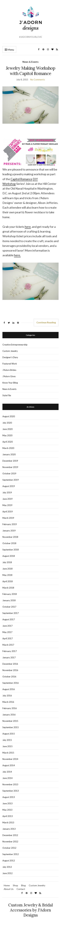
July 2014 (7, 771)
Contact (21, 889)
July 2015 (7, 740)
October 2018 (9, 543)
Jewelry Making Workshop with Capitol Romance (30, 70)
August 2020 (8, 416)
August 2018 (8, 556)
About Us (9, 889)
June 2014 (7, 778)
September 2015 (10, 727)
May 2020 (7, 435)
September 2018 (10, 549)
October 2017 (9, 606)
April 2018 (7, 581)
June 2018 (7, 568)
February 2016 (9, 708)
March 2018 (8, 587)
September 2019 (10, 480)
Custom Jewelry (10, 351)
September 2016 (10, 683)
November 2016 (10, 670)
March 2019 (8, 518)
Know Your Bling (10, 382)
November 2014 (10, 759)
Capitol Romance (21, 179)
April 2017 (7, 638)
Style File (6, 395)
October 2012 (9, 848)
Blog (23, 885)
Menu (9, 49)
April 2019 (7, 511)
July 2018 (7, 562)
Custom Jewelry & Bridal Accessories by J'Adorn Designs (30, 910)
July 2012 (7, 867)
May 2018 (7, 575)
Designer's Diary (10, 357)
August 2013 (8, 797)
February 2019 (9, 524)
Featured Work (9, 363)
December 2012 (10, 835)
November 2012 (10, 841)
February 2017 (9, 651)
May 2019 (7, 505)
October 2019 (9, 473)
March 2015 (8, 752)
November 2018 (10, 537)
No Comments (37, 79)
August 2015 (8, 733)
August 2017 (8, 619)
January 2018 (9, 600)
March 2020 (8, 448)
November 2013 (10, 784)
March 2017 (8, 645)
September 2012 (10, 854)
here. (17, 255)
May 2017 (7, 632)
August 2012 (8, 860)
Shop (15, 885)
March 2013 (8, 822)
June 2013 (7, 803)
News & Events (30, 61)
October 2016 (9, 676)
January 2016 (9, 714)
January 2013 (9, 829)
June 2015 (7, 746)
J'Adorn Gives (9, 376)
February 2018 (9, 594)
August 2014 (8, 765)
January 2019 (9, 530)
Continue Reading (46, 322)
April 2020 (7, 441)
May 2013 (7, 810)
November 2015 (10, 721)
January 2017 (9, 657)
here (28, 226)
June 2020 (7, 429)
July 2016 (7, 695)
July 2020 (7, 422)
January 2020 (9, 454)
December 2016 (10, 664)
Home (7, 885)
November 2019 (10, 467)
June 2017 (7, 625)
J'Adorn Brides (9, 370)
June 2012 (7, 873)
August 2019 (8, 486)
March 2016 (8, 702)
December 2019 (10, 460)
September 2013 (10, 790)
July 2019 (7, 492)
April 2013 (7, 816)
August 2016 (8, 689)
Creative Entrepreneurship (14, 344)
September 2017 (10, 613)
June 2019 (7, 499)
